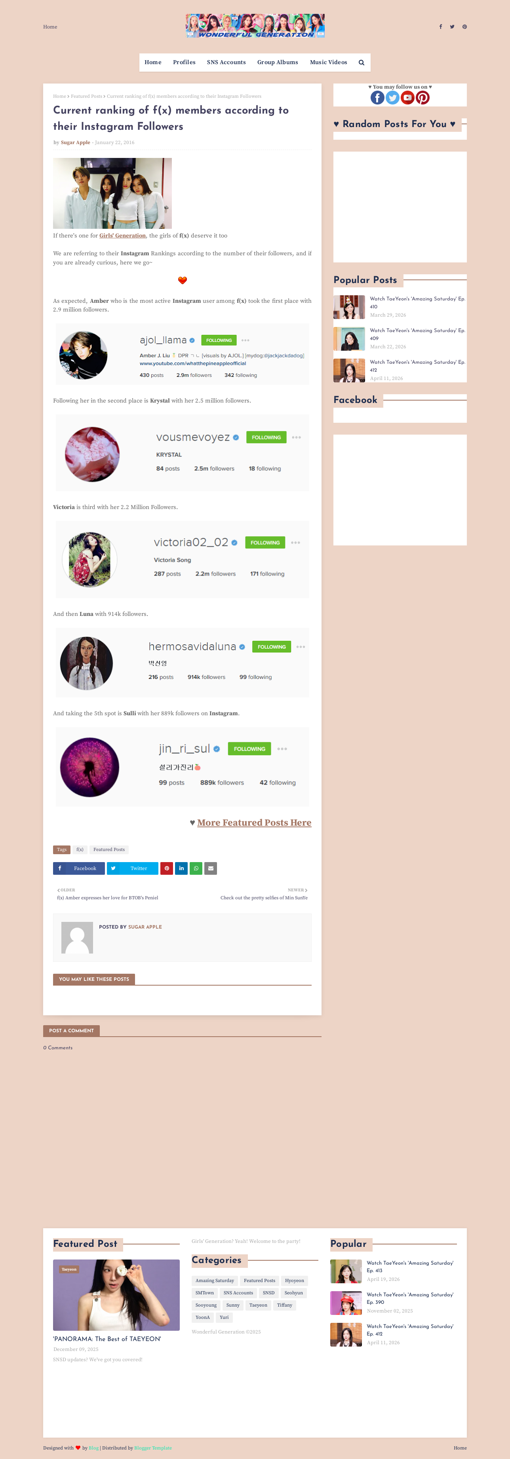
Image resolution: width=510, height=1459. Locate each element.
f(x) (80, 850)
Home (50, 27)
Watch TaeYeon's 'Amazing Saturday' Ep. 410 (417, 303)
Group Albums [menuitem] (278, 62)
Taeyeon (258, 1305)
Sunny (233, 1305)
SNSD (269, 1293)
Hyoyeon (294, 1281)
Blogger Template (153, 1448)
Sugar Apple (75, 142)
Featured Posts (86, 96)
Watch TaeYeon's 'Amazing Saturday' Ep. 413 (410, 1267)
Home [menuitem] (153, 62)
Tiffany (284, 1305)
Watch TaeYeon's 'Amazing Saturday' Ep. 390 (410, 1298)
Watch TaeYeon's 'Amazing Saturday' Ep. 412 (417, 366)
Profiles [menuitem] (184, 62)
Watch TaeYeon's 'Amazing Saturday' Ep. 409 (417, 334)
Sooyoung (206, 1305)
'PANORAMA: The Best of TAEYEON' (107, 1339)
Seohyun (294, 1293)
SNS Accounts (238, 1293)
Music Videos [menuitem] (329, 62)
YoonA (203, 1317)
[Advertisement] (400, 207)
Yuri (224, 1317)
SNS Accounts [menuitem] (226, 62)
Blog (94, 1448)
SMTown (205, 1293)
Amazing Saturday (215, 1281)
